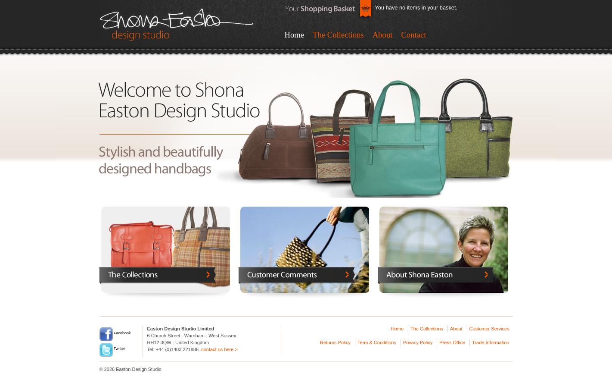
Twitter (112, 348)
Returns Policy (335, 342)
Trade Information (490, 342)
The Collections (338, 34)
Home (294, 34)
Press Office (452, 342)
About (383, 34)
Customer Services (489, 328)
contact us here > (219, 349)
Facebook (115, 333)
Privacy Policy (417, 342)
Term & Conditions (376, 342)
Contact (413, 34)
